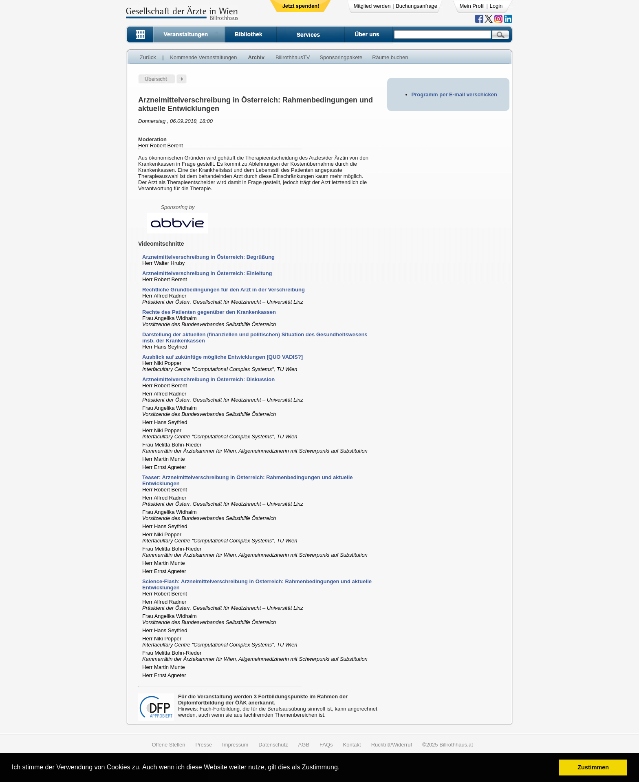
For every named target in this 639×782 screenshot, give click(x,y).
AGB (303, 745)
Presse (204, 745)
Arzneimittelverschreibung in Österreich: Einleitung (207, 273)
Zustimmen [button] (593, 767)
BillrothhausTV (292, 57)
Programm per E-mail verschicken (454, 94)
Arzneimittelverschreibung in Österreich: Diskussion (208, 379)
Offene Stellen (168, 745)
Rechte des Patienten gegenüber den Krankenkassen (209, 312)
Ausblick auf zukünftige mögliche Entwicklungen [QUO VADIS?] (222, 357)
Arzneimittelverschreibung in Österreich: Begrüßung (208, 257)
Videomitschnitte (161, 243)
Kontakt (352, 745)
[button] (343, 768)
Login (496, 6)
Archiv (256, 57)
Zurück (148, 57)
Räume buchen (390, 57)
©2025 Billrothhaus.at (447, 745)
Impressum (235, 745)
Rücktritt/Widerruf (391, 745)
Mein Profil (472, 6)
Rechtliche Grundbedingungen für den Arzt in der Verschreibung (223, 290)
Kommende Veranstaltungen (203, 57)
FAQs (326, 745)
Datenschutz (273, 745)
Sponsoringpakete (341, 57)
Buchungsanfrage (416, 6)
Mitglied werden (372, 6)
